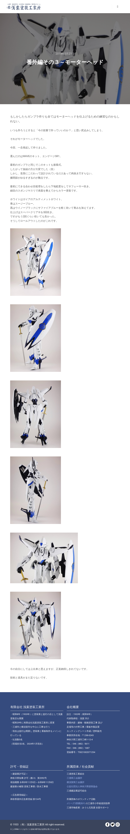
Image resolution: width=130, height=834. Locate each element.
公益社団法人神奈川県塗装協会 (82, 786)
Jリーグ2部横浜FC (76, 803)
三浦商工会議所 (74, 778)
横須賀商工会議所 (75, 782)
